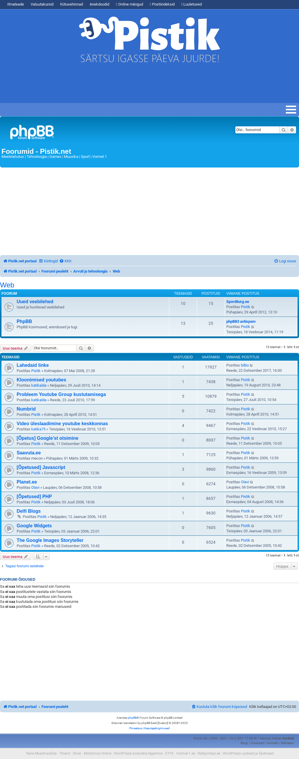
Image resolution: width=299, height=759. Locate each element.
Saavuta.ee (29, 452)
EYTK (169, 753)
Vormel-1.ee (185, 753)
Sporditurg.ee (237, 301)
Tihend (64, 753)
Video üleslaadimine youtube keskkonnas (62, 423)
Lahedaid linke (33, 365)
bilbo (245, 365)
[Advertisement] (106, 85)
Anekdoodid (99, 4)
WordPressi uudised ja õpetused (248, 753)
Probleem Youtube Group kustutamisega (61, 394)
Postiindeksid (162, 4)
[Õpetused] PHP (34, 496)
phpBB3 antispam (240, 321)
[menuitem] (65, 261)
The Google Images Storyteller (50, 540)
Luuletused (191, 4)
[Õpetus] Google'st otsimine (47, 438)
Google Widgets (34, 525)
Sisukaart (258, 743)
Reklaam (287, 743)
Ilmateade (15, 4)
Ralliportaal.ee (209, 753)
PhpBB (24, 321)
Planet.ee (27, 481)
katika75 (38, 429)
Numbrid (26, 408)
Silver (77, 753)
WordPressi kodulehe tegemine (138, 753)
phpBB (132, 717)
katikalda (38, 385)
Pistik (245, 307)
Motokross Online (97, 753)
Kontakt (273, 743)
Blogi (244, 743)
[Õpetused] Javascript (41, 467)
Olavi (35, 487)
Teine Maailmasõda (41, 753)
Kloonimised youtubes (41, 379)
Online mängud (129, 4)
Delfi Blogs (29, 511)
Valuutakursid (42, 4)
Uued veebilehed (35, 301)
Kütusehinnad (71, 4)
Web (7, 285)
